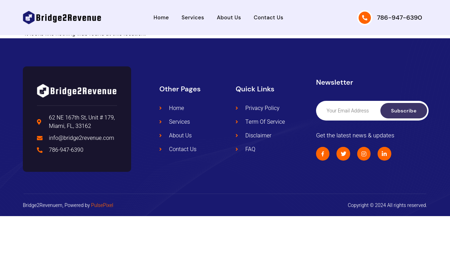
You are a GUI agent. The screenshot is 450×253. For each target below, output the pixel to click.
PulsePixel (102, 205)
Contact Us (268, 17)
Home (161, 17)
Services (193, 17)
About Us (229, 17)
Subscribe (404, 111)
